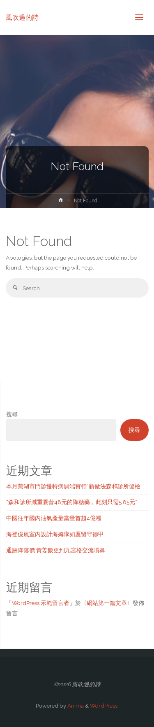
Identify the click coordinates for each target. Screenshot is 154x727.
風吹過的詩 (22, 17)
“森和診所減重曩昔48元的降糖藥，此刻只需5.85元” (71, 502)
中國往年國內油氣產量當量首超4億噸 (53, 518)
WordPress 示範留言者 (40, 603)
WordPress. (104, 705)
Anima (75, 705)
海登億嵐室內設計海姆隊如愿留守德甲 (55, 534)
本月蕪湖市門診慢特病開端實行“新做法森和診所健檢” (74, 486)
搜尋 (12, 414)
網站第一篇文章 (107, 603)
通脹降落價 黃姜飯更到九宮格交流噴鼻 (55, 550)
